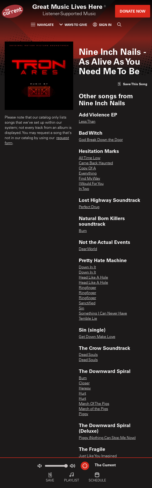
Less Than (87, 122)
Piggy (83, 414)
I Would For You (91, 184)
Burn (83, 231)
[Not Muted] (39, 466)
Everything (88, 174)
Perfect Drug (89, 207)
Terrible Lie (88, 319)
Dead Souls (88, 355)
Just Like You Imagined (98, 456)
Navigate (42, 24)
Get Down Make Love (97, 337)
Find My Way (89, 179)
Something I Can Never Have (103, 314)
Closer (84, 383)
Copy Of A (87, 168)
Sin (81, 308)
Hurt (82, 394)
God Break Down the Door (101, 140)
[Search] (119, 24)
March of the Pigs (93, 409)
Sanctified (87, 303)
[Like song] (132, 84)
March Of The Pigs (94, 404)
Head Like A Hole (93, 278)
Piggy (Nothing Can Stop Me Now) (107, 438)
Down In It (87, 267)
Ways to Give (73, 24)
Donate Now (132, 11)
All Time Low (89, 158)
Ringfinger (87, 288)
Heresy (85, 388)
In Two (84, 189)
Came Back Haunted (96, 163)
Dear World (88, 249)
